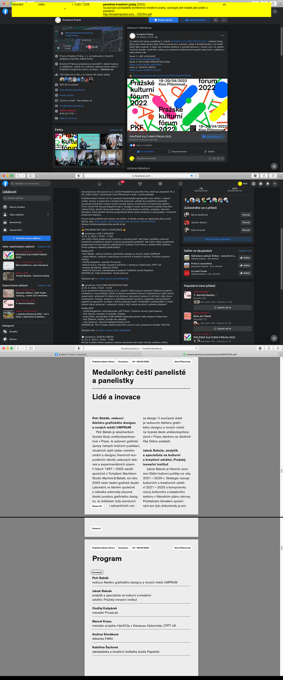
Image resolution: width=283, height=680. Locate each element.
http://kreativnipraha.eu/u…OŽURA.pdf (127, 14)
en (224, 4)
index (41, 4)
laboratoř (17, 4)
